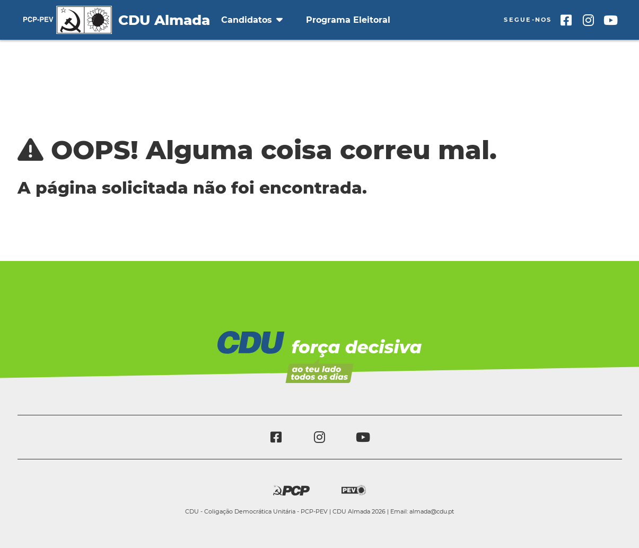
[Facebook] (566, 20)
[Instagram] (588, 20)
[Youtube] (611, 20)
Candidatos (252, 20)
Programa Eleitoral (348, 20)
